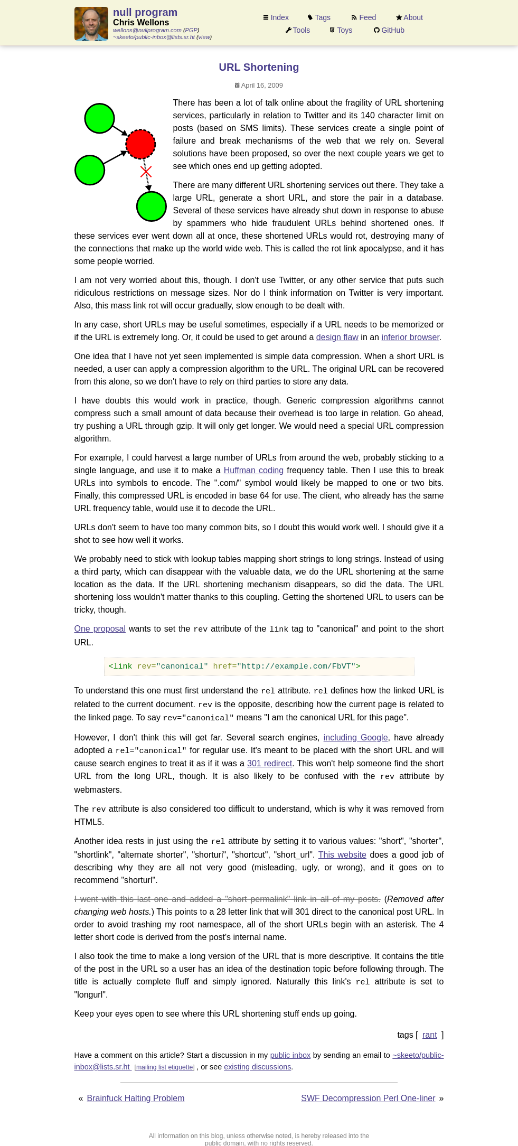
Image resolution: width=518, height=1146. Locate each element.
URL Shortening (259, 67)
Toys (345, 30)
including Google (356, 734)
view (204, 37)
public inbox (290, 1048)
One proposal (100, 628)
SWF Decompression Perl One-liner (368, 1091)
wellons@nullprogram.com (147, 30)
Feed (367, 17)
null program (145, 12)
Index (280, 17)
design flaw (337, 337)
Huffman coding (254, 470)
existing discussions (257, 1059)
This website (342, 848)
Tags (323, 17)
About (413, 17)
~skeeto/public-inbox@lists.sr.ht (154, 37)
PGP (191, 30)
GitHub (392, 30)
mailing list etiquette (164, 1060)
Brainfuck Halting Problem (136, 1091)
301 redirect (269, 759)
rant (429, 1027)
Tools (301, 30)
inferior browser (410, 337)
